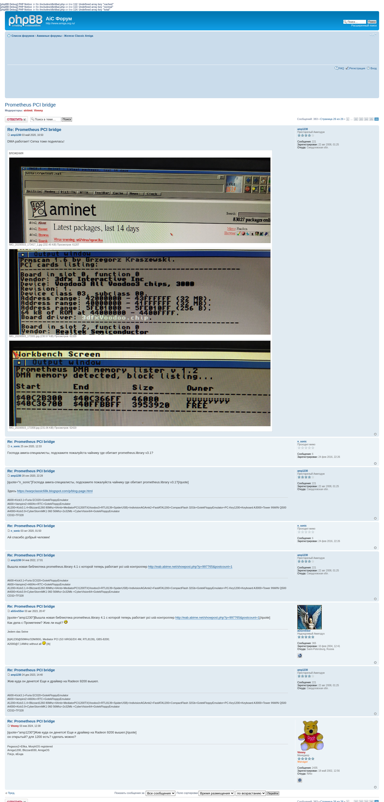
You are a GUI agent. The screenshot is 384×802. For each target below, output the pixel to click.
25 (371, 119)
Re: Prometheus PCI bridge (34, 129)
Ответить (16, 119)
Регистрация (357, 68)
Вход (374, 68)
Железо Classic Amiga (78, 35)
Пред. (11, 792)
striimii (28, 110)
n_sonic (15, 446)
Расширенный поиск (364, 25)
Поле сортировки (205, 792)
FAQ (341, 68)
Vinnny (38, 110)
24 (366, 119)
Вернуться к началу (375, 434)
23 (361, 119)
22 (356, 119)
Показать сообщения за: (144, 792)
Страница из (332, 119)
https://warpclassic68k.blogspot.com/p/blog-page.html (55, 491)
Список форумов (23, 35)
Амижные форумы (49, 35)
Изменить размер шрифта (373, 35)
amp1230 (16, 135)
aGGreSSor (17, 611)
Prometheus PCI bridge (30, 104)
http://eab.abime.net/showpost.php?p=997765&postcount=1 (190, 566)
